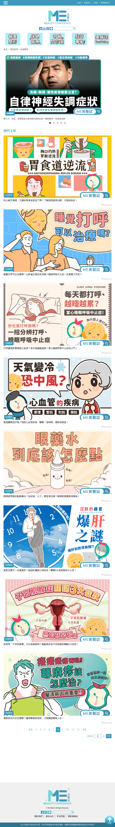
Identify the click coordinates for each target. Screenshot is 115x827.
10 (67, 729)
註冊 (79, 3)
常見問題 (61, 816)
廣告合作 (50, 816)
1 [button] (50, 123)
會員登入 (87, 3)
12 (78, 729)
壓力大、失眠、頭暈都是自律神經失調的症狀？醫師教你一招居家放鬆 (34, 119)
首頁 (5, 49)
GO (108, 736)
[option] (57, 87)
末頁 (84, 729)
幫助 (96, 3)
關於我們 (38, 816)
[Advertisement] (35, 760)
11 (73, 729)
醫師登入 (105, 3)
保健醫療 (24, 49)
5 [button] (65, 123)
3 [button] (57, 123)
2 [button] (54, 123)
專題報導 (14, 49)
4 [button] (61, 123)
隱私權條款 (73, 816)
